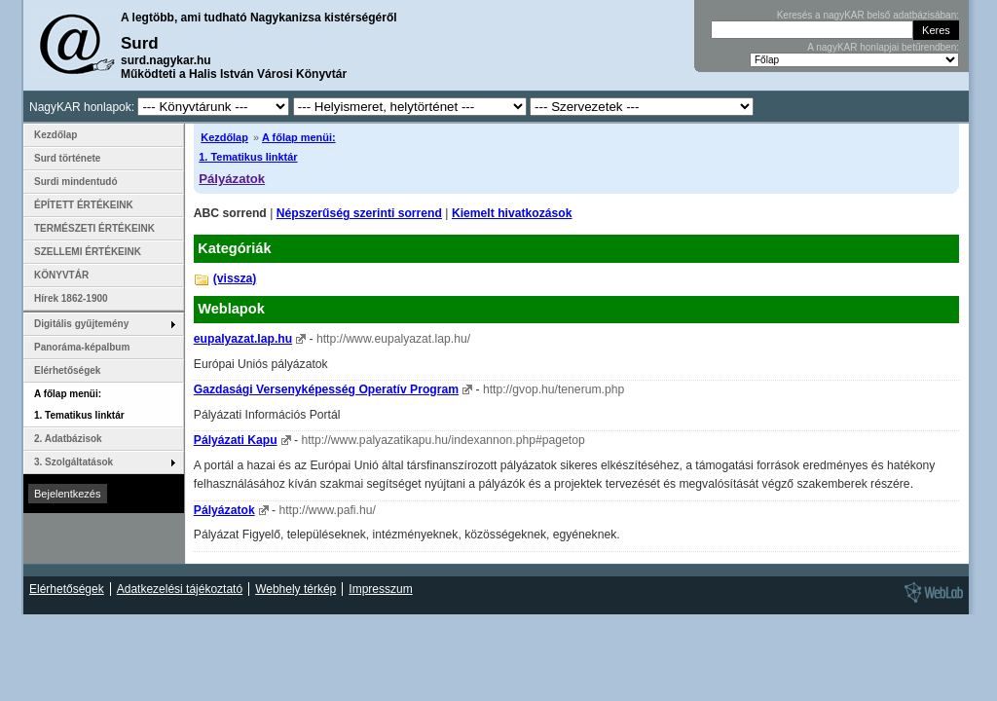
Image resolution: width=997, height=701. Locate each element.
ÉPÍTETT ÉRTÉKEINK (83, 205)
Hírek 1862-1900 (71, 298)
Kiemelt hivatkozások (512, 213)
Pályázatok (232, 178)
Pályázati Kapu (235, 440)
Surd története (67, 158)
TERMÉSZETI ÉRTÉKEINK (94, 228)
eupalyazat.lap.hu (243, 339)
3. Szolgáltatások (73, 462)
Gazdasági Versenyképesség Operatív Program (326, 389)
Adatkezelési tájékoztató (179, 589)
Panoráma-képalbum (81, 347)
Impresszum (380, 589)
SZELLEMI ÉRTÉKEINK (87, 251)
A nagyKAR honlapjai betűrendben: (883, 47)
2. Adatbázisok (68, 438)
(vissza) (235, 278)
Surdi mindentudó (76, 181)
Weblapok (231, 308)
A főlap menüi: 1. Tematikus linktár (79, 404)
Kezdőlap (224, 137)
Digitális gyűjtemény (81, 323)
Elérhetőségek (67, 370)
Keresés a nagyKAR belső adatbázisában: (868, 15)
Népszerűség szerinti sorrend (359, 213)
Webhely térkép (295, 589)
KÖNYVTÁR (61, 275)
